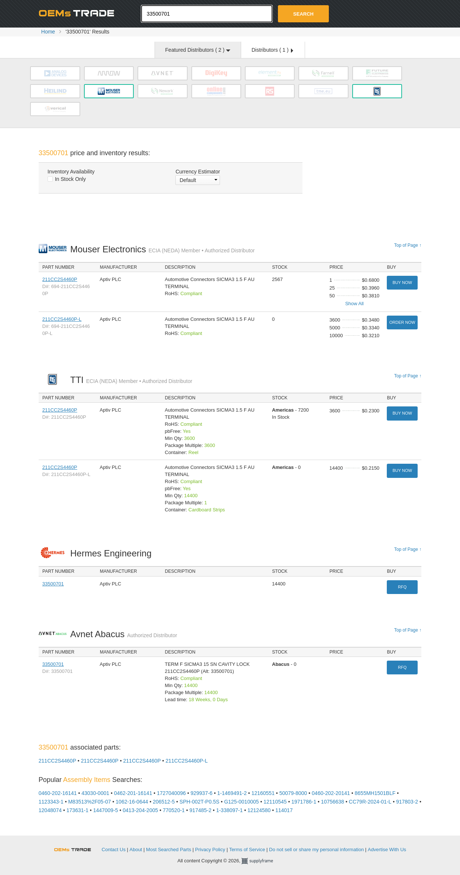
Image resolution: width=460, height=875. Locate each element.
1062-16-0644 (132, 802)
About (136, 849)
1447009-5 (105, 810)
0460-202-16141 (58, 793)
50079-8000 (293, 793)
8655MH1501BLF (375, 793)
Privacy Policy (210, 849)
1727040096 (171, 793)
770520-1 (174, 810)
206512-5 (164, 802)
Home (48, 32)
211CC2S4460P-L (62, 319)
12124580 (259, 810)
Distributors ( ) (272, 50)
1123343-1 (51, 802)
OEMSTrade (76, 848)
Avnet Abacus (123, 634)
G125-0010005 (241, 802)
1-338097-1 (229, 810)
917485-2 (200, 810)
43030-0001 (95, 793)
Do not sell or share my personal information (316, 849)
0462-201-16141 (133, 793)
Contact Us (114, 849)
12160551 (263, 793)
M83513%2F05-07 (89, 802)
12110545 (274, 802)
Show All (354, 303)
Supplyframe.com (262, 861)
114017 (284, 810)
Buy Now (402, 282)
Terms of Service (247, 849)
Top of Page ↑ (407, 245)
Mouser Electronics (162, 249)
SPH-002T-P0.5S (199, 802)
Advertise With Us (387, 849)
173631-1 (77, 810)
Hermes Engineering (112, 553)
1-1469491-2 (232, 793)
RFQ (402, 587)
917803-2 (407, 802)
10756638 (332, 802)
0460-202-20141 (331, 793)
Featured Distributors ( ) (197, 50)
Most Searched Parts (168, 849)
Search (303, 14)
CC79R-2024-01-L (370, 802)
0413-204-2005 (140, 810)
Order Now (402, 322)
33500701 (53, 584)
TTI (131, 380)
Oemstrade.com (79, 13)
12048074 (50, 810)
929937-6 (202, 793)
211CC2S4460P (59, 279)
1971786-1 (303, 802)
